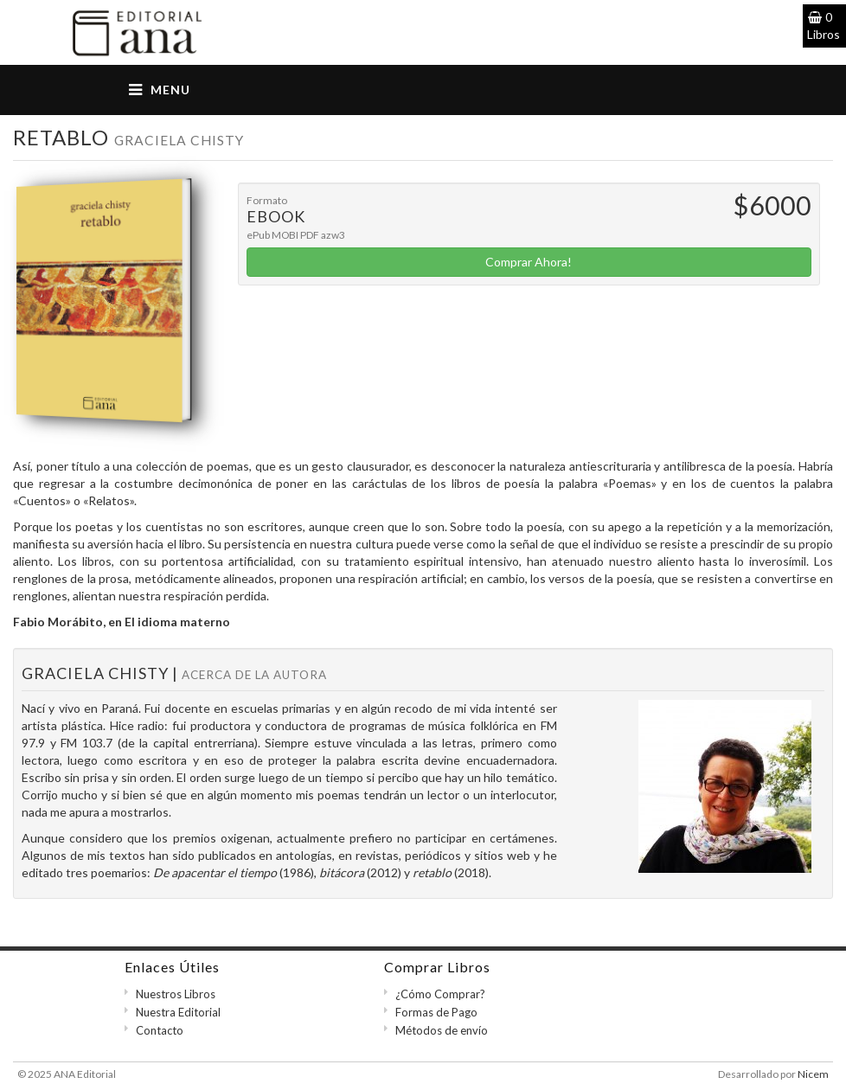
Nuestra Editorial (178, 1012)
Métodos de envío (441, 1030)
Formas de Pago (436, 1012)
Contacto (159, 1030)
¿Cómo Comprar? (440, 994)
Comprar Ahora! (528, 261)
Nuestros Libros (175, 994)
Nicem (813, 1074)
